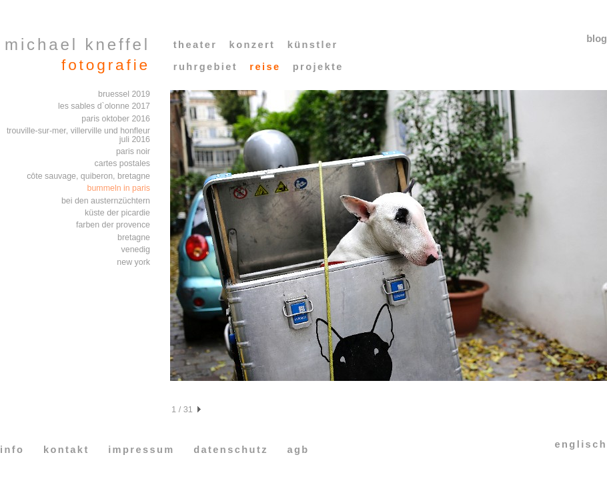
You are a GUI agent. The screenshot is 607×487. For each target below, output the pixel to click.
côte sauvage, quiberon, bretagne (88, 176)
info (12, 449)
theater (195, 44)
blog (596, 38)
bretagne (133, 237)
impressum (141, 449)
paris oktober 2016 (115, 119)
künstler (312, 44)
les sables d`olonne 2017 (104, 106)
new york (133, 262)
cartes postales (122, 163)
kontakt (66, 449)
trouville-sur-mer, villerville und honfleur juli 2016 (78, 135)
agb (298, 449)
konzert (252, 44)
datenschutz (230, 449)
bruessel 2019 (124, 94)
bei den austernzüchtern (105, 201)
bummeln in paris (118, 188)
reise (264, 66)
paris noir (133, 151)
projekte (318, 66)
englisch (581, 444)
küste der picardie (117, 213)
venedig (135, 250)
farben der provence (113, 225)
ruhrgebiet (205, 66)
